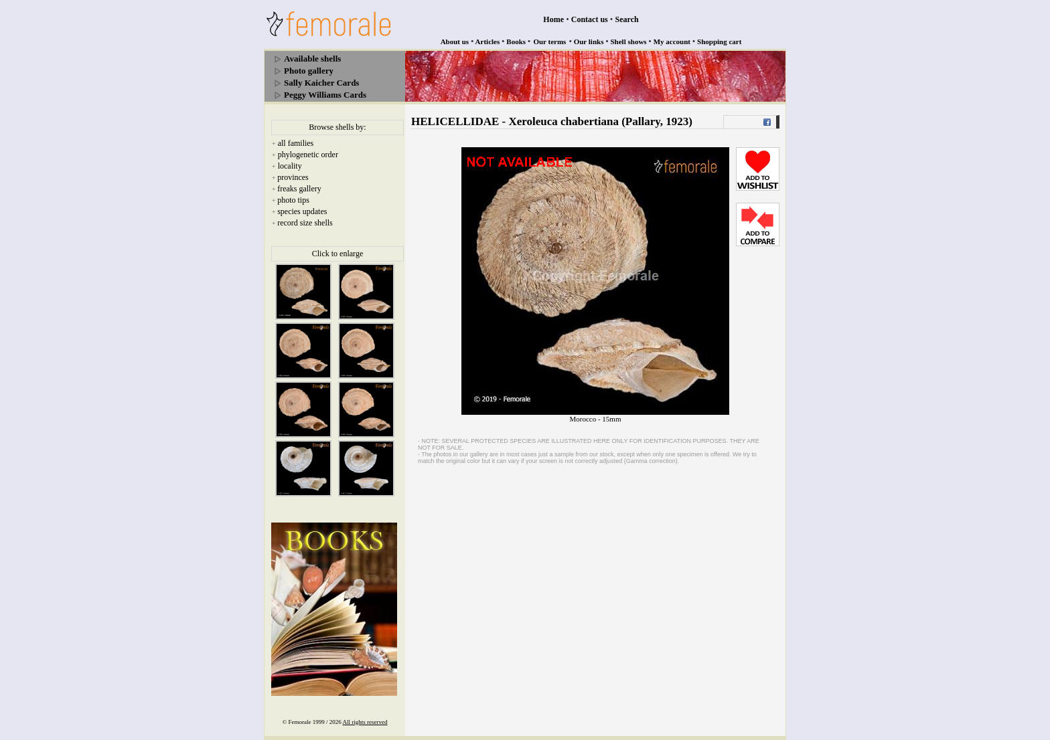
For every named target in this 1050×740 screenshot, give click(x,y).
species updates (302, 211)
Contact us (589, 19)
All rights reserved (365, 722)
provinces (293, 177)
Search (627, 19)
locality (290, 166)
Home (553, 19)
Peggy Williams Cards (325, 95)
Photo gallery (308, 71)
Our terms (549, 41)
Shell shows (629, 41)
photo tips (293, 200)
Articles (487, 41)
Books (516, 41)
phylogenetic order (308, 154)
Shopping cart (719, 41)
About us (455, 41)
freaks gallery (299, 188)
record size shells (305, 222)
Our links (589, 41)
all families (296, 143)
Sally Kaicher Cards (321, 83)
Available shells (312, 59)
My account (672, 41)
